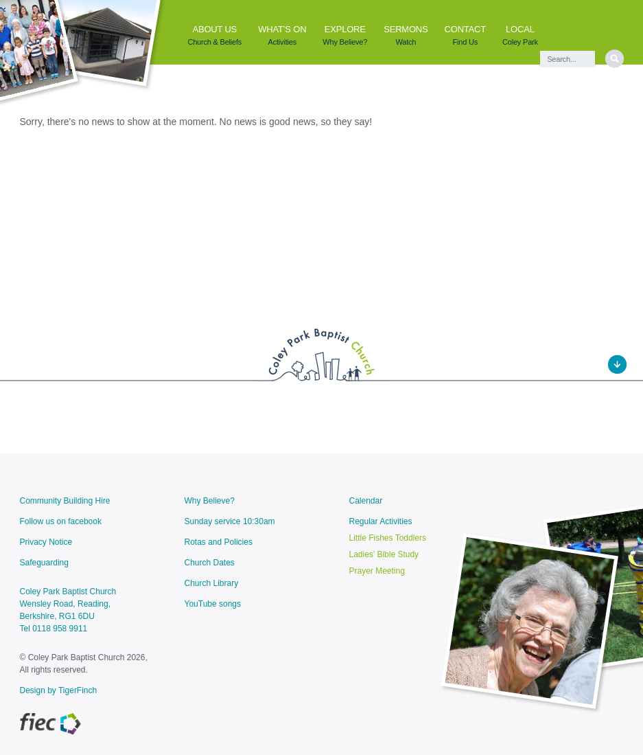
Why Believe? (210, 501)
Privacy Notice (46, 542)
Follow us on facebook (61, 521)
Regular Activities (380, 521)
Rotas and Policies (219, 542)
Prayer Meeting (377, 571)
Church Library (212, 583)
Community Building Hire (65, 501)
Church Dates (210, 562)
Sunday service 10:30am (230, 521)
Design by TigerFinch (58, 690)
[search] (614, 58)
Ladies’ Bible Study (384, 554)
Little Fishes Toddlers (388, 538)
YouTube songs (213, 604)
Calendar (366, 501)
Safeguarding (44, 562)
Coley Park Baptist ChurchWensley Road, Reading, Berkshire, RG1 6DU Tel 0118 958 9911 (68, 610)
